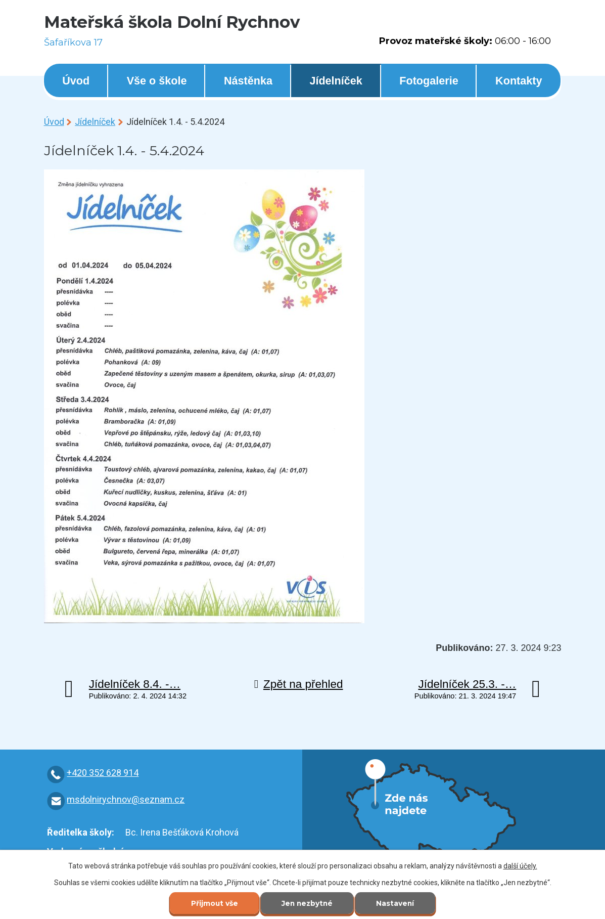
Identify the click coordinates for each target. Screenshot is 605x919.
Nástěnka (248, 80)
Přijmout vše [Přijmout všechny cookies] (212, 903)
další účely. (520, 865)
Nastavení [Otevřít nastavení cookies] (397, 903)
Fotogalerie (428, 80)
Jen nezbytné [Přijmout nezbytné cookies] (307, 903)
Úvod (75, 80)
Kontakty (518, 80)
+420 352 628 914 (102, 772)
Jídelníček (335, 80)
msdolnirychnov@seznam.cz (125, 799)
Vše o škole (157, 80)
